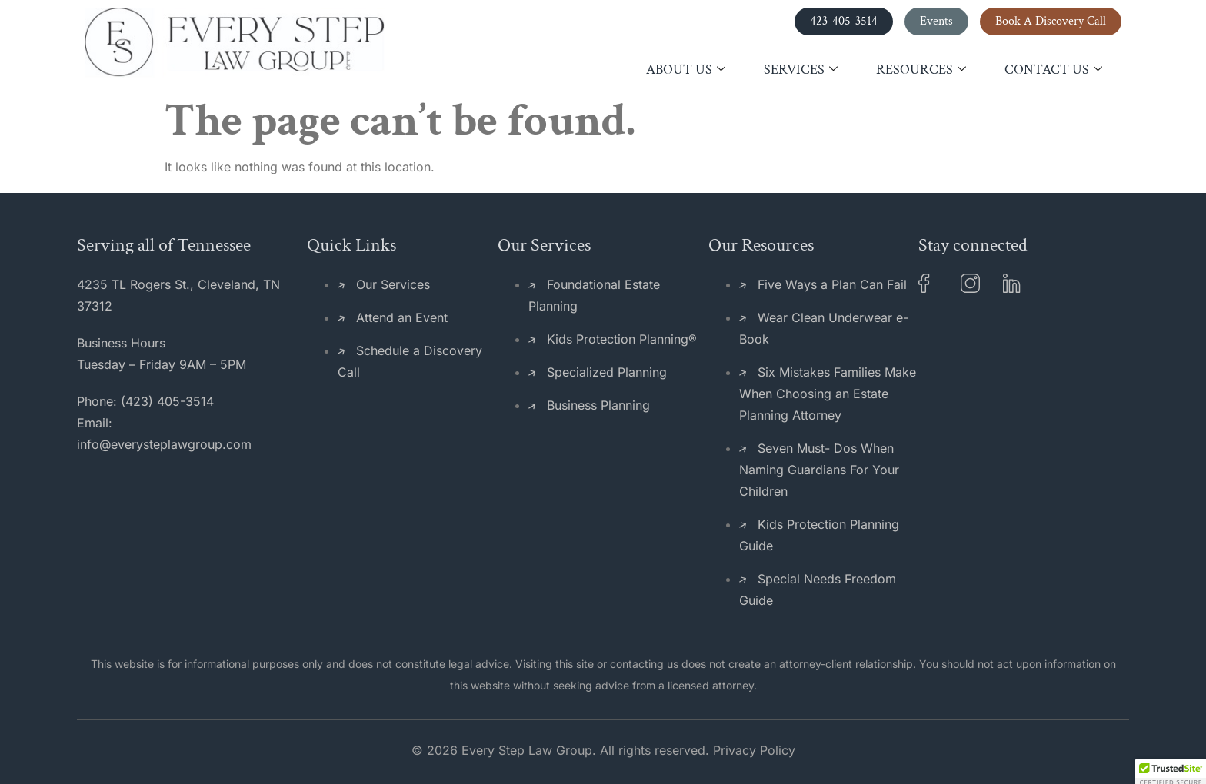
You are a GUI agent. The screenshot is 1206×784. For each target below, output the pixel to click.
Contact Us (1053, 70)
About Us (685, 70)
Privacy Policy (754, 750)
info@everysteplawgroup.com (164, 444)
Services (801, 70)
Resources (921, 70)
